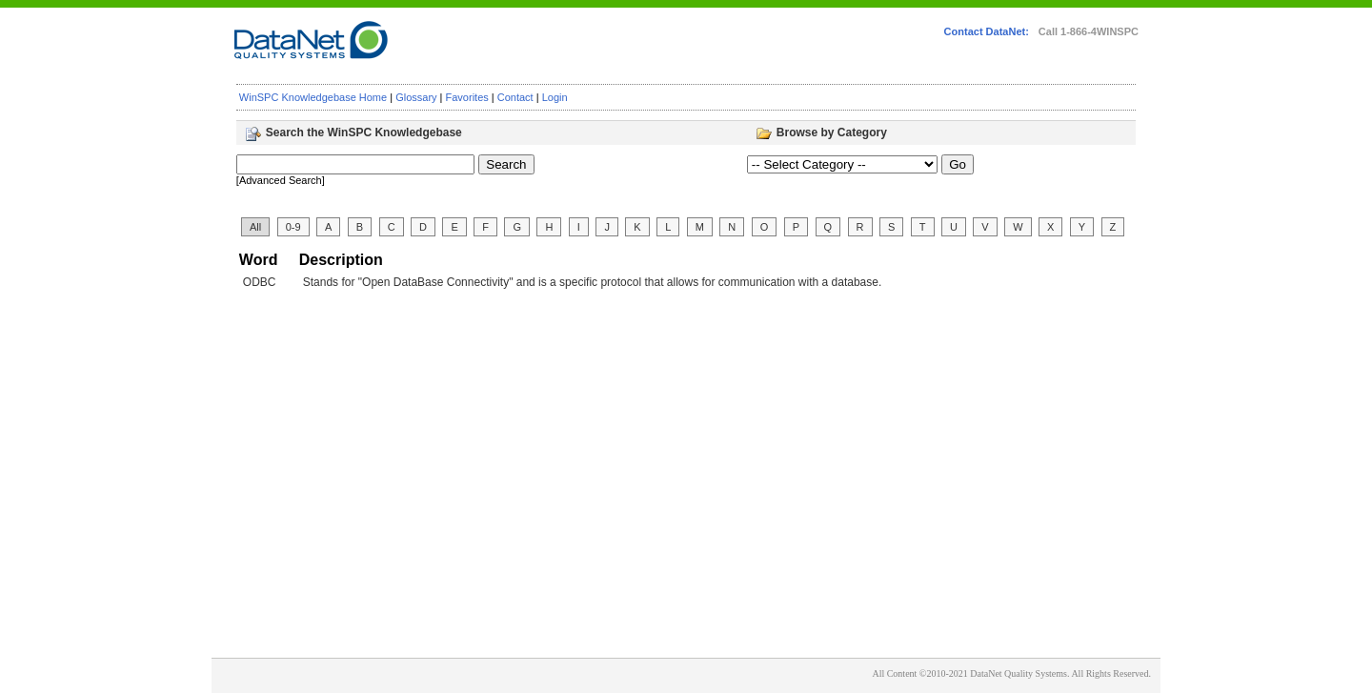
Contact (515, 97)
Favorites (467, 97)
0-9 (293, 227)
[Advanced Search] (280, 180)
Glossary (415, 97)
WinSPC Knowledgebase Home (313, 97)
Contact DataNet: (986, 31)
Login (555, 97)
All (255, 227)
